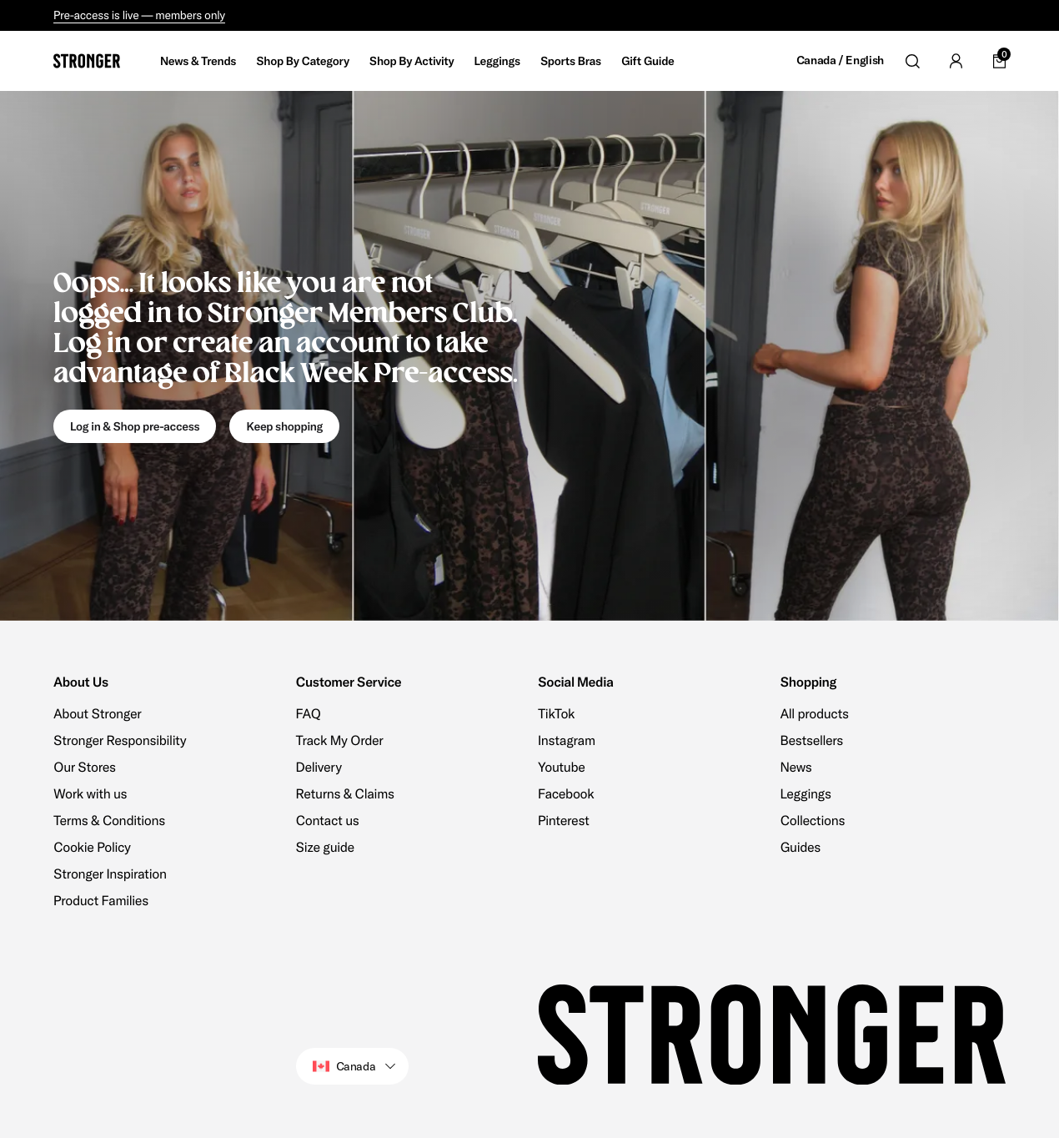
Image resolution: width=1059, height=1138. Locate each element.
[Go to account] (956, 61)
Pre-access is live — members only (139, 15)
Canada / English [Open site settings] (840, 60)
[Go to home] (86, 61)
